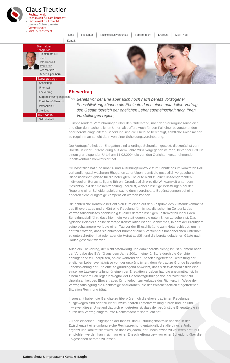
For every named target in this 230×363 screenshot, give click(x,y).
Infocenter (87, 34)
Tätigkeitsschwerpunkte (114, 34)
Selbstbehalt (46, 119)
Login (82, 357)
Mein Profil (181, 34)
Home (70, 34)
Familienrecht (143, 34)
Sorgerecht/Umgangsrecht (54, 96)
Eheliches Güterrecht (51, 101)
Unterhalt (44, 87)
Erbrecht (163, 34)
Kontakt (71, 40)
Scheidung (45, 83)
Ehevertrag (45, 92)
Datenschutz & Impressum (42, 357)
